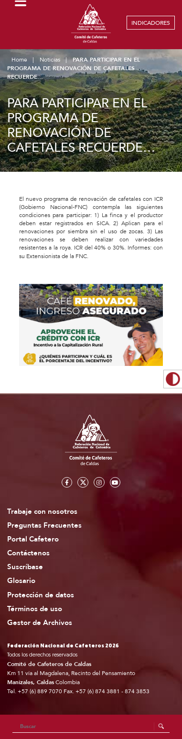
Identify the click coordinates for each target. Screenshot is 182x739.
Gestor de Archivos (39, 623)
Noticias (50, 59)
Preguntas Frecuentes (44, 525)
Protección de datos (40, 595)
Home (19, 59)
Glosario (21, 581)
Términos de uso (34, 609)
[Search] (91, 726)
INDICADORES (150, 23)
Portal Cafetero (33, 539)
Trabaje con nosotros (42, 512)
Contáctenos (28, 553)
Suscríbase (25, 567)
